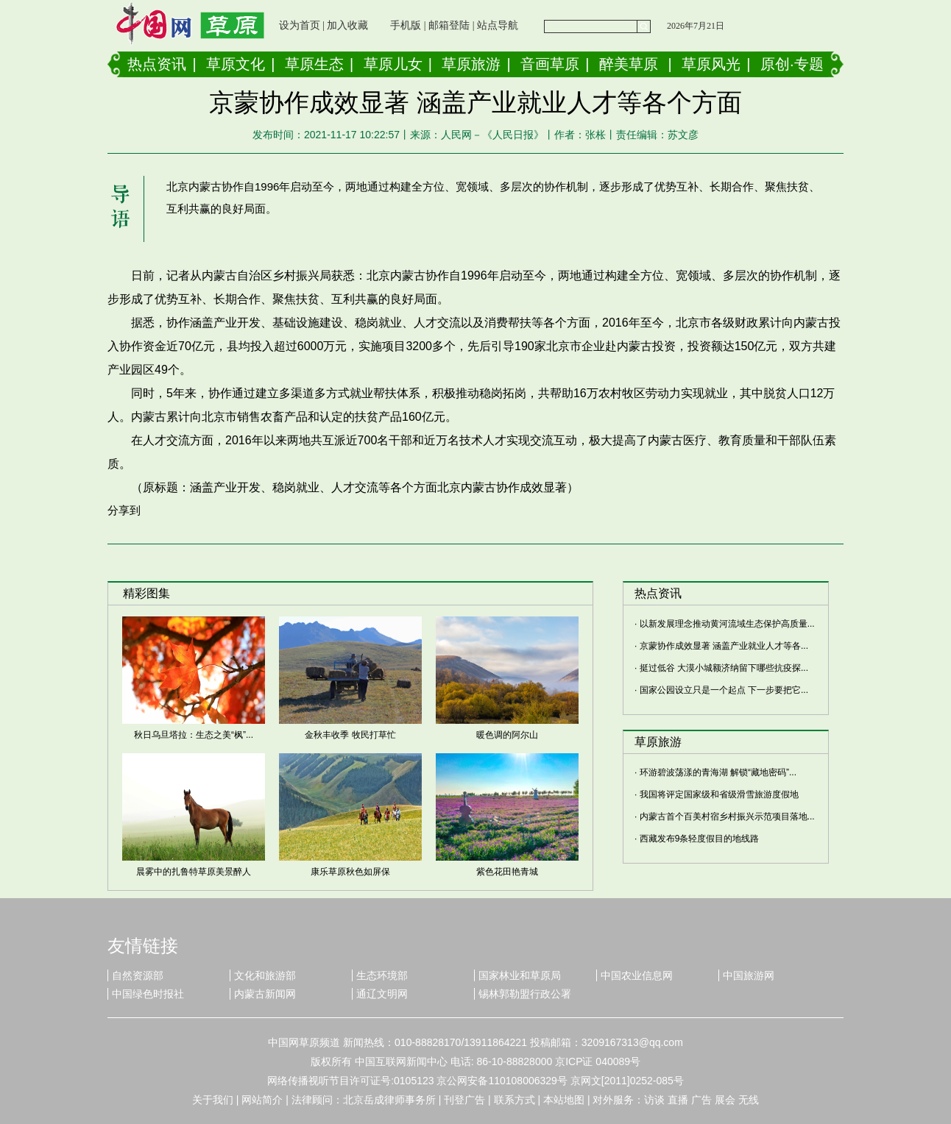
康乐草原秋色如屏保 (350, 872)
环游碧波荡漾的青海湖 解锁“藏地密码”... (718, 772)
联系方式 (514, 1100)
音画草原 (549, 64)
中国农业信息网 (637, 975)
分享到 (124, 510)
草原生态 (314, 64)
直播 (678, 1100)
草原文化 (235, 64)
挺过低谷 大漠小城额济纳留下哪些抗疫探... (724, 668)
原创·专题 (792, 64)
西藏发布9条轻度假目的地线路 (700, 838)
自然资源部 (137, 975)
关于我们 (212, 1100)
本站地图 (563, 1100)
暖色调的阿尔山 (507, 735)
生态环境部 (382, 975)
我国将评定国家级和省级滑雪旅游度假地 (719, 794)
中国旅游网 (748, 975)
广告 (701, 1100)
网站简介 (262, 1100)
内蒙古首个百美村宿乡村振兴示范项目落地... (727, 816)
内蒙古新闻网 (265, 994)
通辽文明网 (382, 994)
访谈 (654, 1100)
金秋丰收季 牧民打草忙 (350, 735)
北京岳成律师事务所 (389, 1100)
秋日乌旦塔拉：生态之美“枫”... (193, 735)
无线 (748, 1100)
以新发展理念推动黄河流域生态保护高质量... (727, 624)
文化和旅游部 (265, 975)
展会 (725, 1100)
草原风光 (711, 64)
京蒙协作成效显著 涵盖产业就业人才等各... (724, 646)
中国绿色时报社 (148, 994)
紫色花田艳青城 (507, 872)
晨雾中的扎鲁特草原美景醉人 (193, 872)
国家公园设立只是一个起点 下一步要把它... (724, 690)
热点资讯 (156, 64)
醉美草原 (628, 64)
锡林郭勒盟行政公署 (524, 994)
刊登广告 (464, 1100)
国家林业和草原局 (519, 975)
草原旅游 (471, 64)
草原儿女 (393, 64)
